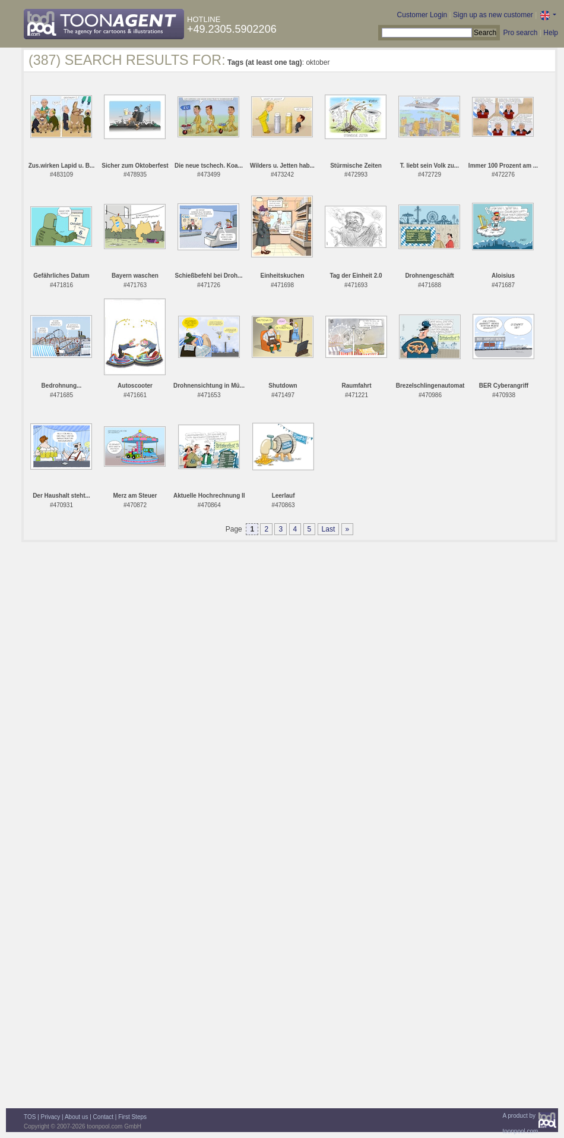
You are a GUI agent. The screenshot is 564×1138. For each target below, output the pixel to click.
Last (328, 529)
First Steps (132, 1117)
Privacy (51, 1117)
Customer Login (422, 15)
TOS (30, 1117)
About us (76, 1117)
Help (550, 33)
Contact (103, 1117)
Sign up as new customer (493, 15)
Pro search (520, 33)
